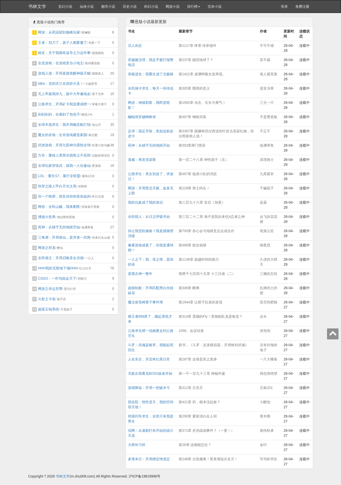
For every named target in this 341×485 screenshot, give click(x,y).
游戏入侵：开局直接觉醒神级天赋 (64, 73)
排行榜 (193, 7)
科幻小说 (151, 7)
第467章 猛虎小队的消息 (198, 174)
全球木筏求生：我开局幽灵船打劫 (64, 125)
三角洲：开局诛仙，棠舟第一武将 (64, 237)
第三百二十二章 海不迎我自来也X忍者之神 (212, 217)
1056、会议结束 (191, 331)
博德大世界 (46, 217)
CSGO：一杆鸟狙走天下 (57, 278)
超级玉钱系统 (48, 309)
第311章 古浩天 (191, 388)
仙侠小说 (87, 7)
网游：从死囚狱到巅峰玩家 (59, 32)
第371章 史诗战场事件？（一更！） (206, 430)
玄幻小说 (65, 7)
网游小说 (173, 7)
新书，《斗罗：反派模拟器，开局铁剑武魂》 (214, 345)
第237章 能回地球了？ (196, 60)
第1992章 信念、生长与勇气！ (202, 103)
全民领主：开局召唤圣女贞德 (60, 258)
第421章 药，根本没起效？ (199, 402)
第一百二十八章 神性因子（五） (204, 160)
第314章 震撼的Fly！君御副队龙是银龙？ (211, 316)
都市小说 (108, 7)
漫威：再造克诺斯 (142, 160)
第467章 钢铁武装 (192, 117)
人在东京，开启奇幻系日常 (149, 359)
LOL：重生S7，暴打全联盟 (59, 176)
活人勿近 (135, 46)
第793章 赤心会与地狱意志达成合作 (206, 231)
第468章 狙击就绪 (192, 245)
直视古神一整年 (140, 274)
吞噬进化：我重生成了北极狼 (150, 74)
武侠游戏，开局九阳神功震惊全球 (64, 145)
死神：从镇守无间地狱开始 (59, 227)
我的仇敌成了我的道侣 (145, 202)
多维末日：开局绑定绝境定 (149, 459)
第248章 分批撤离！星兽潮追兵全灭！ (208, 459)
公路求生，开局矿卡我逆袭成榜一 (64, 104)
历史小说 (130, 7)
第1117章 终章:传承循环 (197, 46)
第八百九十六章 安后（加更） (202, 202)
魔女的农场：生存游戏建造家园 (62, 135)
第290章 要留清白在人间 (198, 416)
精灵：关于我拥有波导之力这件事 (64, 53)
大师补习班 (136, 445)
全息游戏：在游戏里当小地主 (60, 63)
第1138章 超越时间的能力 (199, 259)
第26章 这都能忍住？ (195, 445)
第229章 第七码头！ (194, 188)
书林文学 (37, 6)
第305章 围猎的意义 (194, 88)
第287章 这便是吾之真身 (198, 359)
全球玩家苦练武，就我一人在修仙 (64, 166)
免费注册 (302, 7)
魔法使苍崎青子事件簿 (145, 302)
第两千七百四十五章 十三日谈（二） (207, 274)
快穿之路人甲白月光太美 (57, 186)
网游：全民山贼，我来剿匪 (59, 207)
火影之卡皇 (46, 299)
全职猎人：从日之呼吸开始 (149, 217)
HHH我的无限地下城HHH (58, 268)
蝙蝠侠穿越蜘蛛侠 (142, 117)
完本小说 (215, 7)
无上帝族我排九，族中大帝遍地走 (64, 94)
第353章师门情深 (192, 145)
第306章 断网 (189, 288)
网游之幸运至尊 (50, 289)
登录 (284, 7)
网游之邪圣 (46, 248)
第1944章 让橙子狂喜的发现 (200, 302)
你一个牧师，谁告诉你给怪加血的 (64, 196)
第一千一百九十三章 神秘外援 (202, 373)
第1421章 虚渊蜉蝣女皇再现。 (202, 74)
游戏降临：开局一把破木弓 (149, 388)
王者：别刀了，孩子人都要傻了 (62, 43)
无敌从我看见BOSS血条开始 (150, 373)
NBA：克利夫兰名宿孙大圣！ (61, 84)
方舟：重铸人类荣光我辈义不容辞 (64, 155)
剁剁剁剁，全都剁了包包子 (59, 114)
